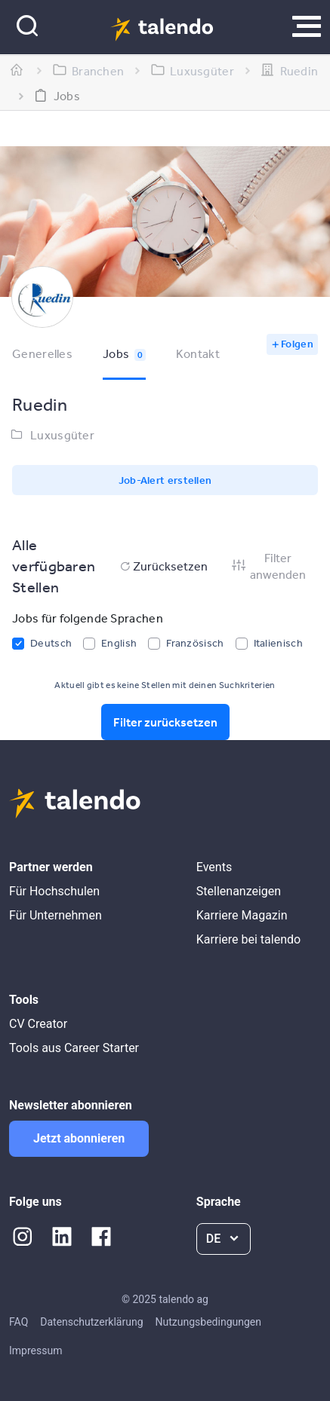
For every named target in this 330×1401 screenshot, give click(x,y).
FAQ (18, 1322)
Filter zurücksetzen (165, 722)
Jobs (124, 353)
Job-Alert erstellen (165, 480)
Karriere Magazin (242, 915)
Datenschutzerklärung (91, 1322)
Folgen (297, 343)
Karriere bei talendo (248, 939)
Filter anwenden (268, 566)
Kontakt (198, 353)
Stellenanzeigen (238, 891)
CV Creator (38, 1024)
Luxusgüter (62, 434)
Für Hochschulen (54, 891)
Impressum (35, 1350)
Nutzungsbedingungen (208, 1322)
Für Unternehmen (55, 915)
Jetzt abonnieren (79, 1138)
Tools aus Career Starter (74, 1048)
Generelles (42, 353)
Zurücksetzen (163, 566)
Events (214, 867)
